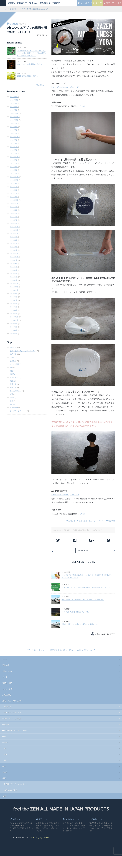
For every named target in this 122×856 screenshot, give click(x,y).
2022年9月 (14, 160)
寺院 (11, 371)
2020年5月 (14, 217)
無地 (6, 741)
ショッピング (7, 688)
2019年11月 (14, 230)
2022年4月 (14, 167)
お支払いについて (73, 818)
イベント (13, 361)
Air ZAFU (7, 706)
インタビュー (7, 676)
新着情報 (5, 664)
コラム (12, 357)
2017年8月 (14, 297)
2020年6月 (14, 213)
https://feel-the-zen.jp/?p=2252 (65, 87)
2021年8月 (14, 183)
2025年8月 (14, 103)
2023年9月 (14, 140)
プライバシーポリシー (36, 649)
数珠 (4, 765)
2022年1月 (14, 173)
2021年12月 (14, 177)
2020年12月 (14, 200)
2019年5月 (14, 243)
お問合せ (15, 818)
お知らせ (13, 347)
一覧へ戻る (83, 550)
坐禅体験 (13, 387)
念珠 (11, 401)
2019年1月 (14, 250)
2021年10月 (14, 180)
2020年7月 (14, 210)
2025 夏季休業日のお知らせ (27, 76)
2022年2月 (14, 170)
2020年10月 (14, 203)
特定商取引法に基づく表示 (61, 649)
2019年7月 (14, 240)
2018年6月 (14, 270)
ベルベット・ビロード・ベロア (16, 729)
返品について (97, 818)
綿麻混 (12, 381)
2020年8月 (14, 207)
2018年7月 (14, 267)
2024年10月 (14, 120)
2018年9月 (14, 260)
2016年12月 (14, 317)
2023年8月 (14, 143)
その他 (6, 723)
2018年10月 (14, 257)
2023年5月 (14, 150)
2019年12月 (14, 227)
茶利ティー (14, 407)
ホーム (4, 658)
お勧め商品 (6, 694)
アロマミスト (15, 377)
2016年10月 (14, 320)
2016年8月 (14, 327)
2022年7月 (14, 163)
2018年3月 (14, 277)
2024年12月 (14, 113)
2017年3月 (14, 307)
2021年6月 (14, 190)
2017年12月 (14, 283)
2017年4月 (14, 303)
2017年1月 (14, 313)
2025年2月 (14, 110)
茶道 (11, 394)
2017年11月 (14, 287)
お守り (12, 397)
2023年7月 (14, 147)
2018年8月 (14, 263)
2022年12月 (14, 157)
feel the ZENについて (86, 649)
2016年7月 (14, 330)
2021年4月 (14, 197)
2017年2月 (14, 310)
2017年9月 (14, 293)
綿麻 (6, 753)
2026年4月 (14, 97)
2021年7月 (14, 187)
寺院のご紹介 (7, 682)
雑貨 (4, 777)
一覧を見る (39, 85)
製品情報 (13, 354)
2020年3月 (14, 220)
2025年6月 (14, 107)
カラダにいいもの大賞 (12, 718)
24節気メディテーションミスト (16, 783)
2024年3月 (14, 130)
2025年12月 (14, 100)
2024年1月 (14, 133)
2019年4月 (14, 247)
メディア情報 (15, 364)
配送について (44, 818)
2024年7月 (14, 123)
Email (82, 106)
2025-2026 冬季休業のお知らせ (29, 64)
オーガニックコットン (18, 411)
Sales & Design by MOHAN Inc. (40, 837)
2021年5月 (14, 193)
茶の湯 (12, 404)
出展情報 (13, 384)
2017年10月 (14, 290)
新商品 (12, 374)
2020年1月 (14, 223)
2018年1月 (14, 280)
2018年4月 (14, 273)
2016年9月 (14, 323)
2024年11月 (14, 117)
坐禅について (7, 670)
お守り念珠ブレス (11, 789)
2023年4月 (14, 153)
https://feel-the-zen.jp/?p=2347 (90, 530)
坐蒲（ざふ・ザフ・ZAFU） (12, 700)
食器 (4, 795)
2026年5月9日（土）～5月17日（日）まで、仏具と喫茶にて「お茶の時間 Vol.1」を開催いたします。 (31, 53)
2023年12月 (14, 137)
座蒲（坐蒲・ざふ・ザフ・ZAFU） (22, 351)
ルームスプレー (15, 391)
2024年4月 (14, 127)
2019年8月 (14, 237)
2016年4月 (14, 333)
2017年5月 (14, 300)
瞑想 (11, 367)
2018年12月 (14, 253)
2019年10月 (14, 233)
